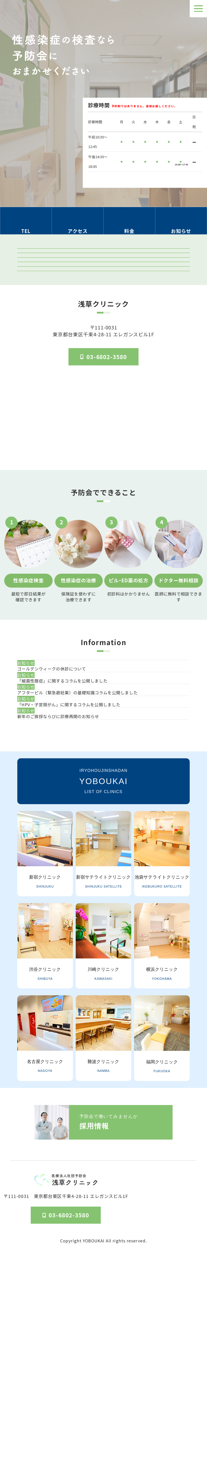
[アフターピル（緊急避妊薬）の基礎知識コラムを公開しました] (108, 840)
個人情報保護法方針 (185, 1425)
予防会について (150, 1425)
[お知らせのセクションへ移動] (181, 225)
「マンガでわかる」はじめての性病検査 (103, 353)
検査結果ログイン (104, 285)
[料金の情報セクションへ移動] (129, 225)
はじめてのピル (103, 376)
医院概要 (124, 1425)
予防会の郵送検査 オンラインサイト (103, 307)
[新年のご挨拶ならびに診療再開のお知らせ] (108, 896)
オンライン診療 (103, 330)
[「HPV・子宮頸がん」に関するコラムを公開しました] (108, 868)
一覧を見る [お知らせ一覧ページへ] (103, 934)
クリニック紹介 (103, 262)
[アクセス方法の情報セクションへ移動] (78, 225)
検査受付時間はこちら (144, 175)
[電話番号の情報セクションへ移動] (26, 225)
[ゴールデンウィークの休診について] (108, 783)
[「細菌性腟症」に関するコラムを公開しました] (108, 812)
